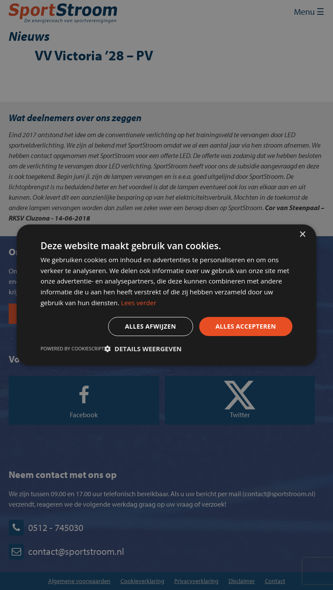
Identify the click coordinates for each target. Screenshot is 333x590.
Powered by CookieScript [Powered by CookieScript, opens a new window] (72, 348)
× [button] (302, 234)
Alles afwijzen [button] (150, 326)
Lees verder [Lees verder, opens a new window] (139, 302)
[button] (143, 349)
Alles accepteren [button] (245, 326)
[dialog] (166, 295)
